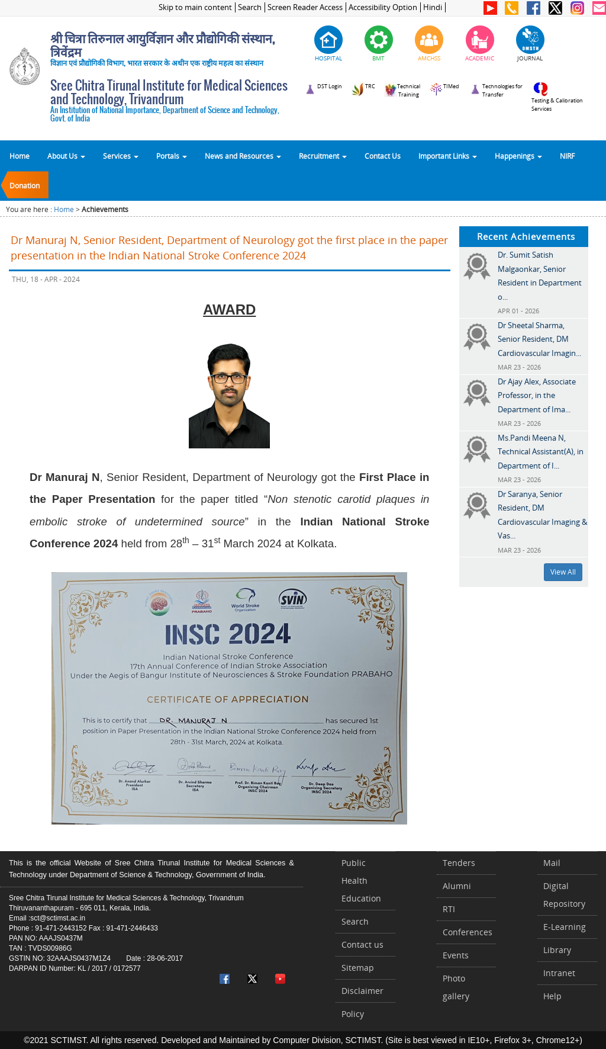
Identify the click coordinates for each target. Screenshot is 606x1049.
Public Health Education (361, 880)
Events (456, 955)
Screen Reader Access (305, 7)
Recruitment (323, 156)
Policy (352, 1013)
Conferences (467, 932)
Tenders (459, 862)
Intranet (559, 973)
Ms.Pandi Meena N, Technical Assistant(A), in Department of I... (541, 451)
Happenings (518, 156)
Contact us (362, 944)
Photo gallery (456, 987)
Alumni (457, 885)
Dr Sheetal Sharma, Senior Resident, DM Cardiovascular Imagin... (539, 339)
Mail (551, 862)
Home (19, 156)
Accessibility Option (383, 7)
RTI (449, 909)
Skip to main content (195, 7)
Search (250, 7)
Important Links (447, 156)
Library (557, 949)
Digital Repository (564, 894)
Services (120, 156)
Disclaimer (362, 990)
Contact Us (383, 156)
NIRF (567, 156)
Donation (24, 185)
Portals (171, 156)
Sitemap (357, 967)
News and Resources (243, 156)
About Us (66, 156)
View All (563, 572)
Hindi (432, 7)
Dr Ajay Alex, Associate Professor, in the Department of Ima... (537, 395)
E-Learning (564, 926)
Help (552, 996)
